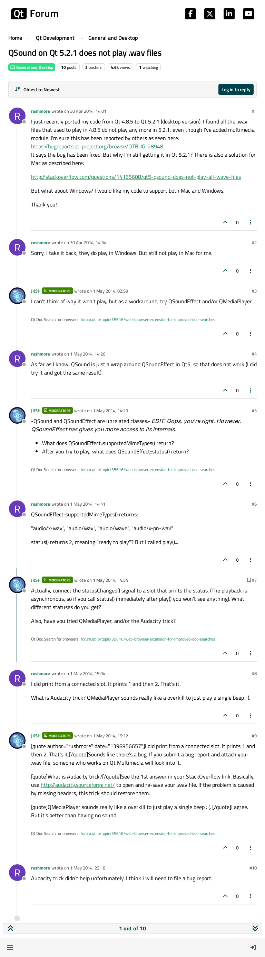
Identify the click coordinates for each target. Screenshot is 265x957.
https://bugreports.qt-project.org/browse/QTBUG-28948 (97, 146)
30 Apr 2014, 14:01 (88, 111)
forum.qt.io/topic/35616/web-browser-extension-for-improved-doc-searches (148, 319)
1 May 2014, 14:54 (110, 580)
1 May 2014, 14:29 (110, 410)
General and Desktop (31, 67)
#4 (254, 353)
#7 (254, 580)
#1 (254, 111)
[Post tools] (251, 222)
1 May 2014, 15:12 (110, 735)
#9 (254, 735)
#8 (254, 673)
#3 (254, 290)
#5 (254, 410)
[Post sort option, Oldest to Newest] (37, 89)
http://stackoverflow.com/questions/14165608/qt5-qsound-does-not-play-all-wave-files (136, 177)
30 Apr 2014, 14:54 (88, 242)
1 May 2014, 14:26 (87, 353)
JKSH (36, 290)
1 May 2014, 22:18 (87, 867)
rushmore (40, 111)
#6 (254, 503)
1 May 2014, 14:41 (87, 503)
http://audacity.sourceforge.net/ (78, 785)
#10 (253, 867)
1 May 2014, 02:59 (110, 290)
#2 (254, 242)
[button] (10, 947)
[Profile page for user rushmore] (17, 116)
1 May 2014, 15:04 (87, 673)
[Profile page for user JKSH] (17, 295)
